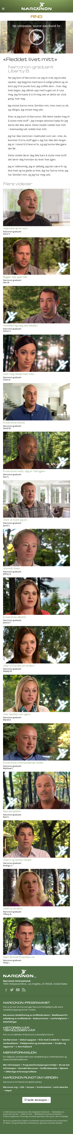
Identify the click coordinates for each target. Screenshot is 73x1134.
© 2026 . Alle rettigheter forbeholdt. (26, 1112)
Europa (30, 1087)
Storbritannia (43, 1087)
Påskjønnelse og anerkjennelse (36, 1043)
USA (22, 1087)
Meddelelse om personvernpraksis (48, 1114)
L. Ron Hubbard (24, 1046)
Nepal (9, 1090)
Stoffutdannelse (48, 1068)
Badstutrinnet (40, 1018)
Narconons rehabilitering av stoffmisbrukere (26, 1015)
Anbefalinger (10, 1021)
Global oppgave (28, 1039)
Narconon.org (10, 1087)
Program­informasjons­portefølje (40, 1064)
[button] (36, 1101)
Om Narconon (10, 1039)
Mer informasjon (11, 1064)
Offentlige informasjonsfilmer (21, 1071)
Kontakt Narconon (28, 1068)
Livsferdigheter (59, 1018)
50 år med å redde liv (48, 1039)
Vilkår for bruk (26, 1114)
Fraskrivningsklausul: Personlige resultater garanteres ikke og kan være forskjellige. (35, 1116)
